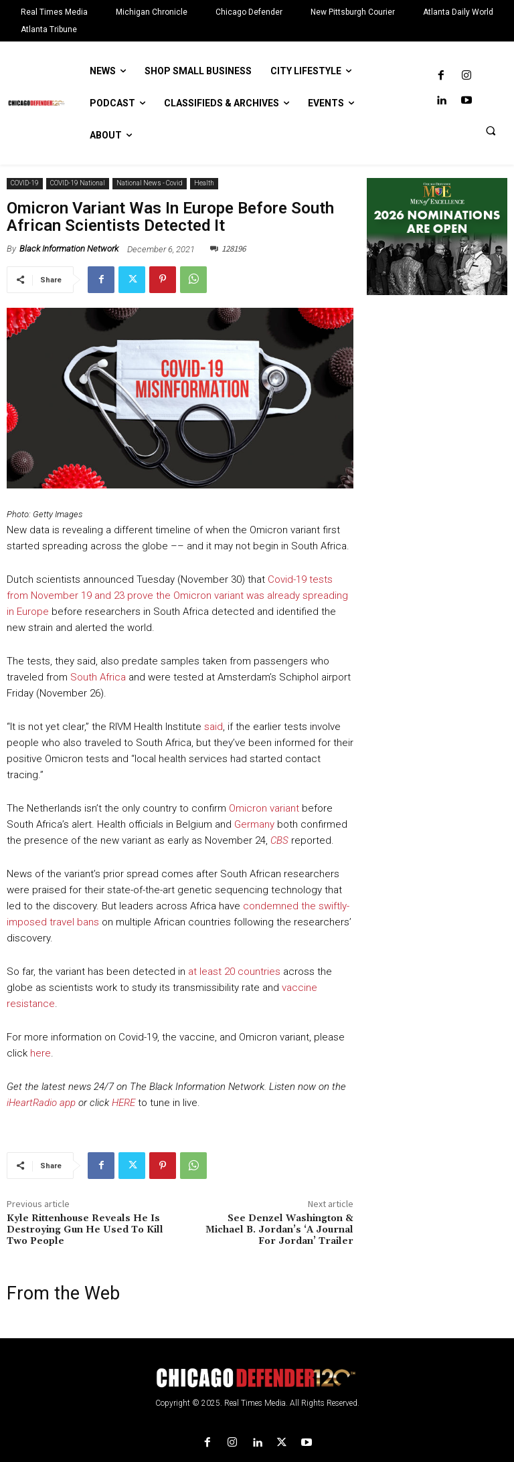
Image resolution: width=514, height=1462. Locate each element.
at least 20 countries (234, 972)
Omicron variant (264, 808)
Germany (254, 824)
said (213, 727)
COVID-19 (25, 183)
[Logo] (257, 1378)
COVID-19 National (77, 183)
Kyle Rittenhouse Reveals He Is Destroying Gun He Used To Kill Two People (85, 1229)
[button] (490, 130)
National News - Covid (149, 183)
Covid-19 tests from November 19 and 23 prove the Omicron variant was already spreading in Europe (177, 595)
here (40, 1053)
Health (204, 183)
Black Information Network (68, 249)
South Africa (98, 677)
